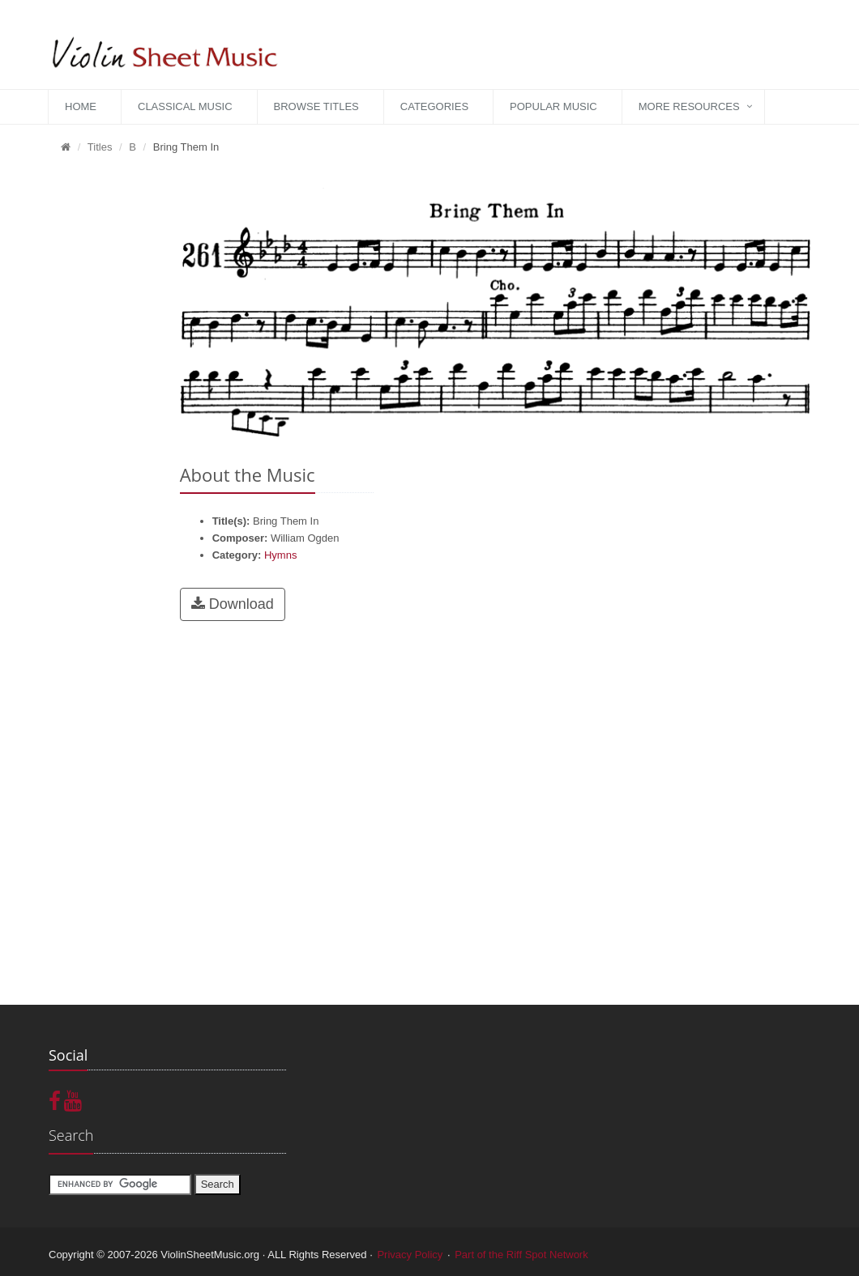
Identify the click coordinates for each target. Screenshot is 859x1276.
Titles (100, 147)
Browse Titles (316, 106)
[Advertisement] (102, 414)
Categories (434, 106)
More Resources (689, 106)
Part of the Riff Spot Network (521, 1254)
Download (232, 604)
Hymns (280, 555)
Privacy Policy (409, 1254)
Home (80, 106)
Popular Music (553, 106)
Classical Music (185, 106)
